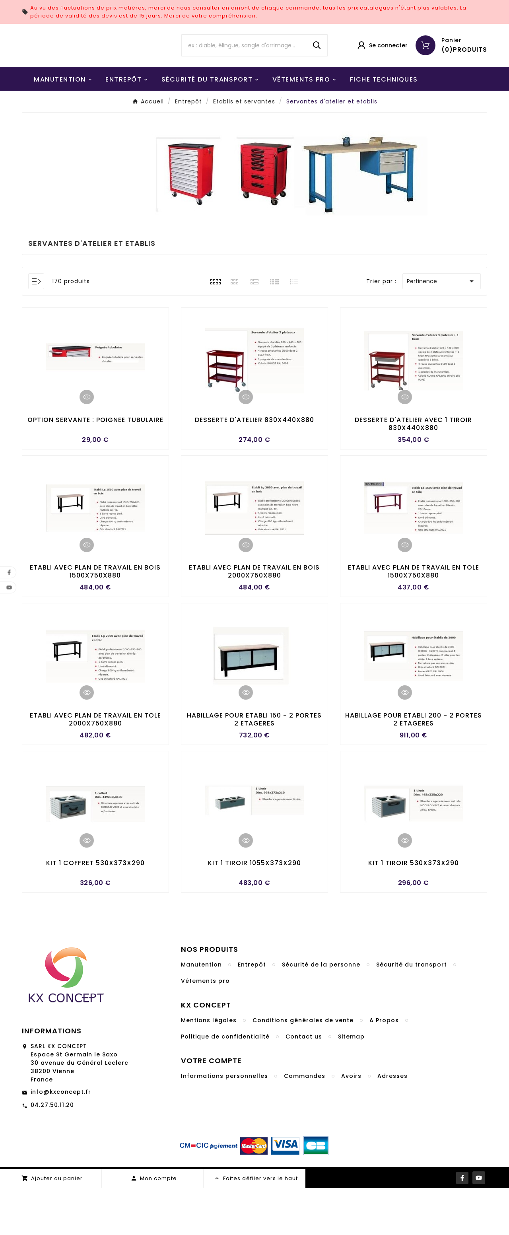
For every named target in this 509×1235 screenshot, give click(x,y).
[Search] (317, 68)
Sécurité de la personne (321, 1011)
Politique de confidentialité (225, 1083)
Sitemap (351, 1083)
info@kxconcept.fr (61, 1139)
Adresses (392, 1123)
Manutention (201, 1011)
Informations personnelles (224, 1123)
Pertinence (441, 326)
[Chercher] (244, 67)
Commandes (304, 1123)
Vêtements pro (205, 1028)
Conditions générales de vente (303, 1067)
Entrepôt (252, 1011)
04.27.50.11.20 (52, 1152)
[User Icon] (382, 68)
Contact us (304, 1083)
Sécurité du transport (411, 1011)
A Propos (384, 1067)
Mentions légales (209, 1067)
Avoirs (351, 1123)
